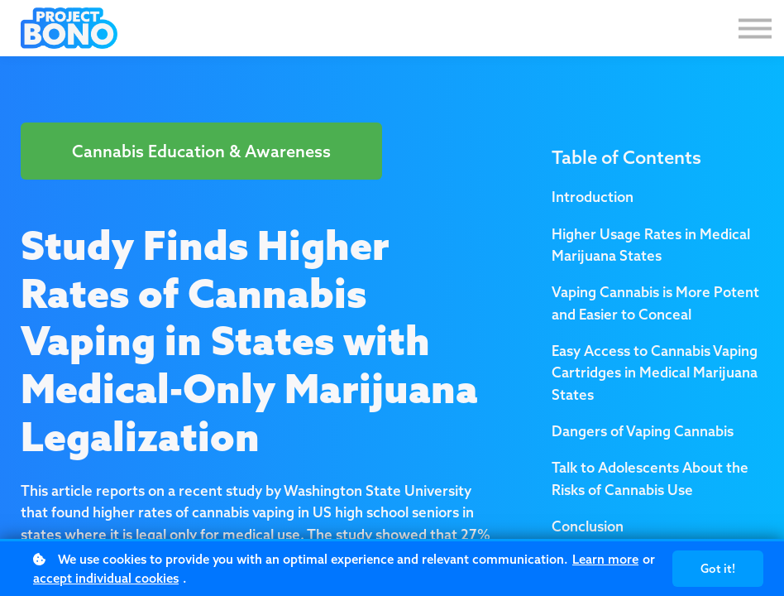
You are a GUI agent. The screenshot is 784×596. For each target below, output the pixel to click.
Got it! (717, 568)
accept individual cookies (106, 578)
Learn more (605, 559)
